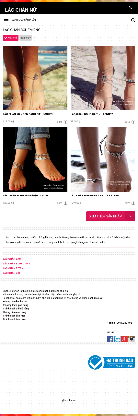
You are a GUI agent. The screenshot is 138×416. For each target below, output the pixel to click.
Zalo (117, 339)
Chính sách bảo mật (14, 315)
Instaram (131, 339)
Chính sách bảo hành (14, 319)
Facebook (110, 339)
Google (124, 339)
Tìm (130, 20)
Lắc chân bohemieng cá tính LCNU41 (96, 195)
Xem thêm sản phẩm (112, 216)
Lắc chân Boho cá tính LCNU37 (92, 114)
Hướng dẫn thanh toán (15, 301)
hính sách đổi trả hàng (17, 308)
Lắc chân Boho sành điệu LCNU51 (25, 195)
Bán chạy (25, 37)
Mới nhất (12, 37)
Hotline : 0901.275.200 (131, 8)
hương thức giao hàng (16, 305)
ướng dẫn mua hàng (15, 312)
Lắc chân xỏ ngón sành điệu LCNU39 (27, 114)
